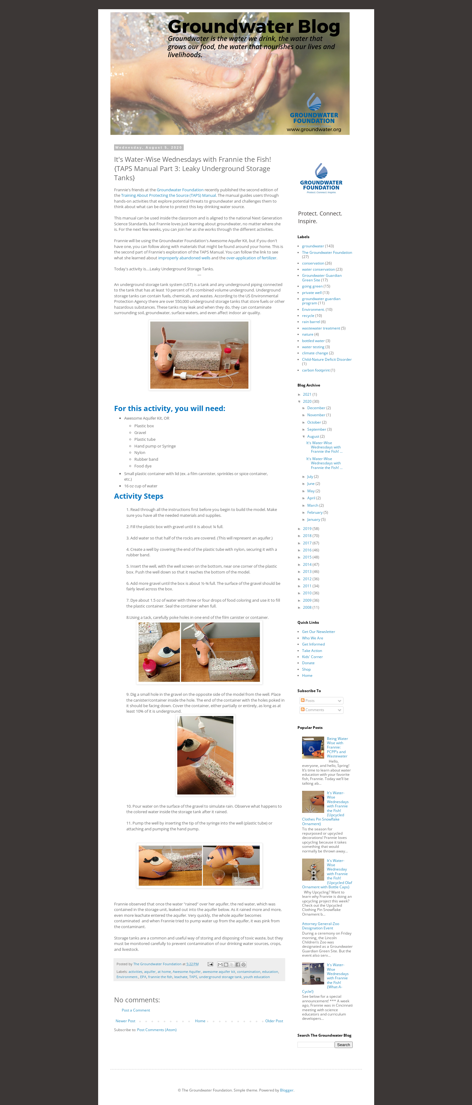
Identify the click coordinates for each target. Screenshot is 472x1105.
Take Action (312, 650)
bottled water (313, 340)
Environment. (127, 976)
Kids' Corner (312, 656)
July (310, 476)
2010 (308, 593)
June (311, 483)
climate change (315, 353)
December (316, 407)
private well (312, 292)
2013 (308, 571)
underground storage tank (220, 976)
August (313, 436)
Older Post (274, 1020)
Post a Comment (136, 1010)
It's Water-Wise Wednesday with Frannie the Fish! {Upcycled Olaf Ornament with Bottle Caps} (327, 874)
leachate (180, 976)
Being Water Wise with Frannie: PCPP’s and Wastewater (337, 747)
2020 (308, 401)
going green (312, 286)
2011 (308, 586)
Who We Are (312, 638)
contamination (248, 971)
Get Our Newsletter (318, 631)
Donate (308, 662)
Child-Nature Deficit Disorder (327, 359)
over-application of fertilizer (251, 258)
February (315, 512)
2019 (308, 528)
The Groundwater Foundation (327, 252)
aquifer (150, 971)
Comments (312, 709)
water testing (313, 346)
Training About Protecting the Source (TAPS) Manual (168, 195)
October (314, 422)
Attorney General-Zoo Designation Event (320, 926)
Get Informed (313, 644)
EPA (143, 976)
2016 (308, 550)
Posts (308, 700)
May (311, 490)
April (311, 498)
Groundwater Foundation (180, 189)
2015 (308, 557)
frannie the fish (160, 976)
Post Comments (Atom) (157, 1029)
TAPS (193, 976)
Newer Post (125, 1020)
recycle (308, 315)
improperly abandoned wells (184, 258)
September (317, 429)
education (270, 971)
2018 (308, 535)
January (314, 519)
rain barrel (311, 321)
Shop (306, 669)
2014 (308, 564)
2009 (308, 600)
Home (200, 1020)
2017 (308, 543)
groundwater (313, 246)
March (313, 505)
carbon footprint (316, 370)
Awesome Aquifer (187, 971)
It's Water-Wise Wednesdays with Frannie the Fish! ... (324, 447)
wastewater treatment (321, 328)
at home (164, 971)
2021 (308, 394)
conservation (313, 263)
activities (135, 971)
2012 (308, 578)
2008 (308, 607)
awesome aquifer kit (219, 971)
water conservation (318, 269)
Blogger (287, 1090)
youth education (257, 976)
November (316, 414)
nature (307, 334)
